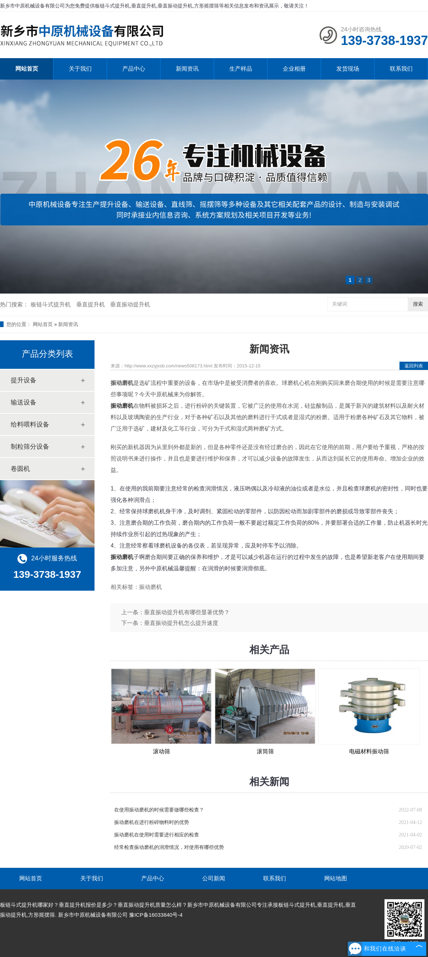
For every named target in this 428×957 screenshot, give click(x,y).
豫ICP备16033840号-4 (156, 915)
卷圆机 (20, 468)
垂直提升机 (90, 304)
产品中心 (133, 69)
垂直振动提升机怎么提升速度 (181, 623)
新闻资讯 (187, 69)
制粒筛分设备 (30, 446)
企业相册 (294, 69)
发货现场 (347, 69)
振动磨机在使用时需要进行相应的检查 (156, 835)
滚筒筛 (265, 751)
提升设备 (23, 380)
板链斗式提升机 (51, 304)
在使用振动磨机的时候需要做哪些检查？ (159, 810)
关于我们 (80, 69)
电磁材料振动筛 (369, 751)
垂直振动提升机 (130, 304)
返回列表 (413, 365)
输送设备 (23, 402)
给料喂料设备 (30, 424)
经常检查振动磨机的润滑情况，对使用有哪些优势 (169, 847)
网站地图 (335, 878)
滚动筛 (161, 751)
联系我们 (401, 69)
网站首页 (26, 69)
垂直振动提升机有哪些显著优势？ (187, 612)
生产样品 (240, 69)
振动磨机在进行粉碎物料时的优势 (151, 822)
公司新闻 (213, 878)
